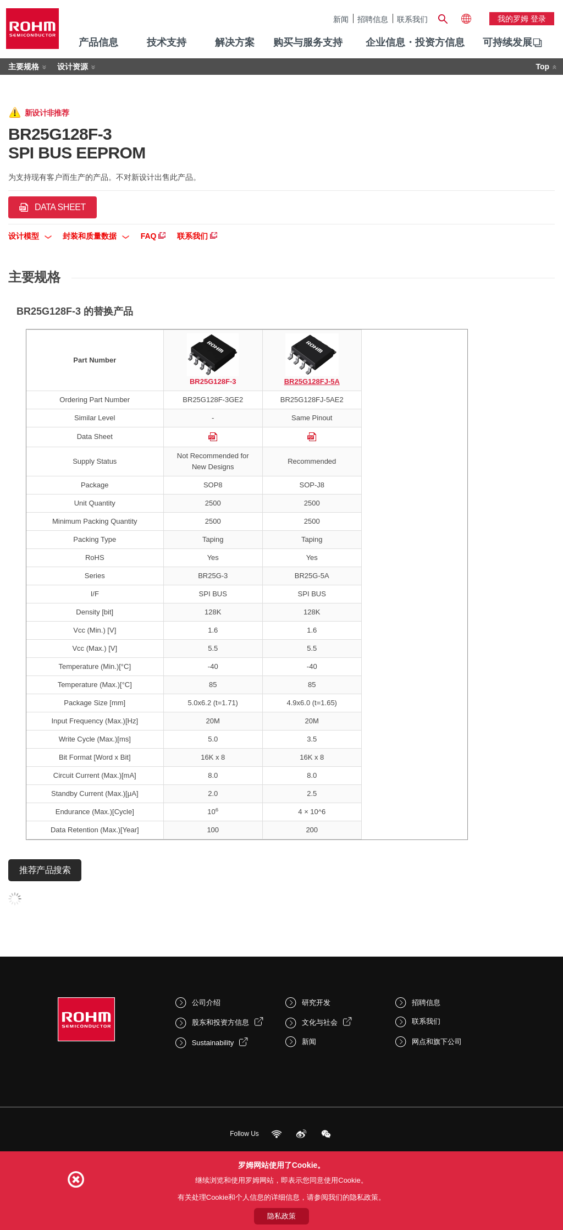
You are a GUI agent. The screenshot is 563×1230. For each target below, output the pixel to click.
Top (542, 66)
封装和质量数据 (96, 236)
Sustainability (213, 1043)
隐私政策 (281, 1216)
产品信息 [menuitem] (98, 42)
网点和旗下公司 (437, 1041)
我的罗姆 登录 (522, 18)
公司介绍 (206, 1002)
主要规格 (23, 66)
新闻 (341, 19)
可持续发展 (507, 42)
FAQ (153, 236)
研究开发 (316, 1002)
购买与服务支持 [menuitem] (308, 42)
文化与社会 (320, 1022)
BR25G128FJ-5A (312, 381)
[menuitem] (507, 43)
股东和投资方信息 (220, 1022)
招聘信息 (372, 19)
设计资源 (72, 66)
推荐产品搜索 (44, 870)
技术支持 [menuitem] (166, 42)
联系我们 (412, 19)
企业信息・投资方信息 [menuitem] (415, 42)
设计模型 (30, 236)
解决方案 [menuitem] (235, 42)
